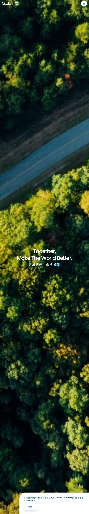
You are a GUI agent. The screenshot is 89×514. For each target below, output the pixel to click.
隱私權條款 (28, 500)
